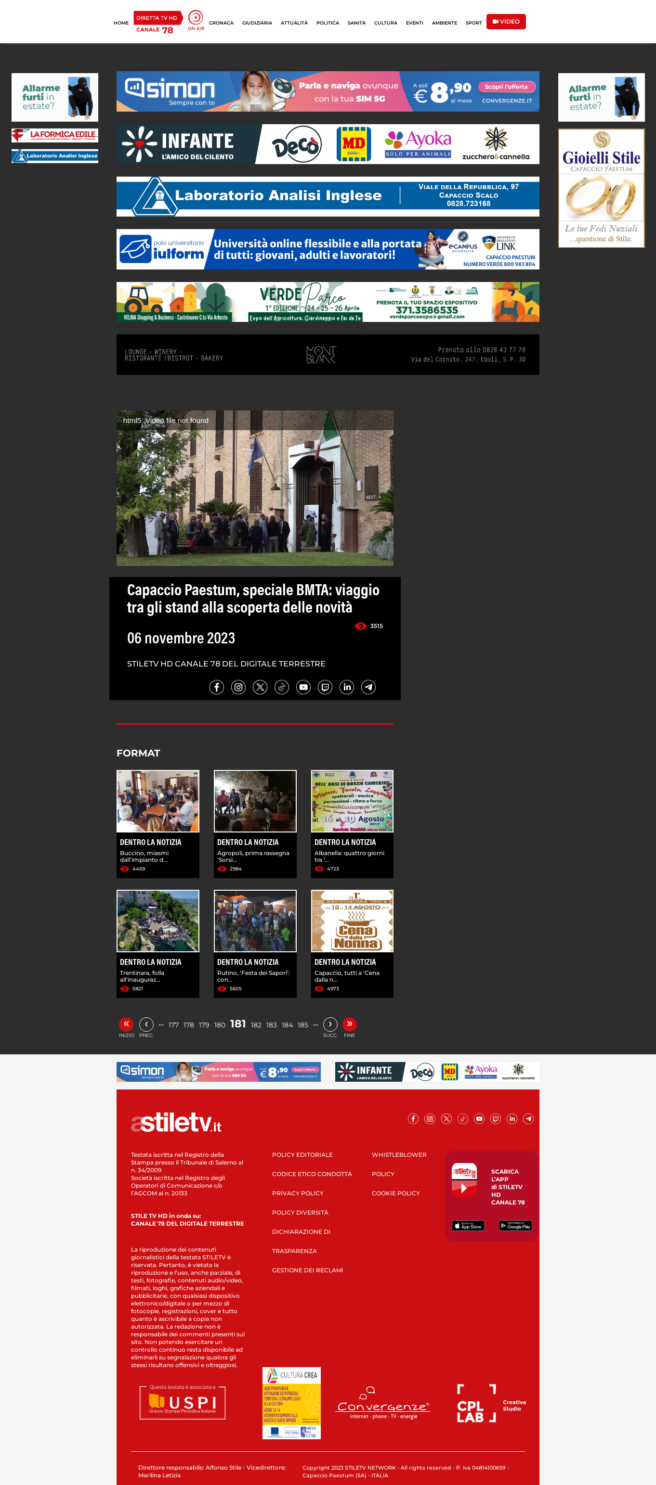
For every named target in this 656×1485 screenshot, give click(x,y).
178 (189, 1025)
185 (303, 1025)
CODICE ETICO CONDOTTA (312, 1174)
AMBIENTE (444, 23)
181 (238, 1023)
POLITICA (327, 23)
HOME (121, 23)
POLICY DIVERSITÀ (300, 1212)
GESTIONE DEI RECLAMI (307, 1270)
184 (287, 1025)
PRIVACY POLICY (298, 1193)
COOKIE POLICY (396, 1193)
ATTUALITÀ (294, 23)
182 (256, 1025)
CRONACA (221, 23)
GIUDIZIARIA (257, 23)
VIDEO (506, 21)
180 (219, 1025)
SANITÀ (357, 23)
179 (204, 1025)
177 (174, 1025)
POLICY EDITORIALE (302, 1154)
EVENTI (414, 23)
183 (271, 1025)
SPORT (474, 23)
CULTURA (385, 23)
